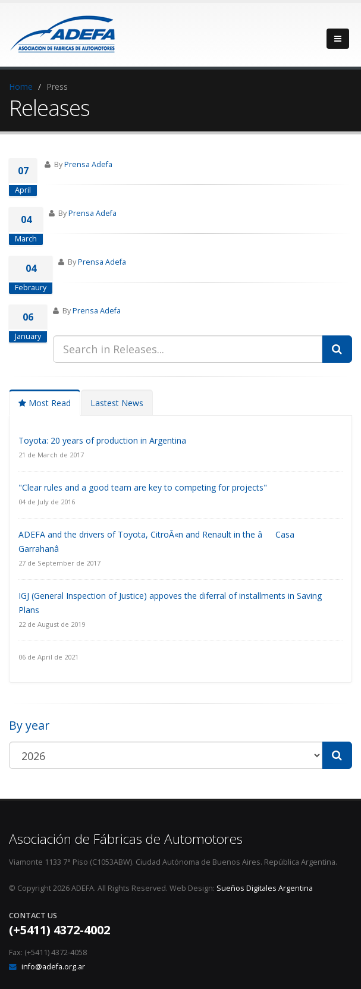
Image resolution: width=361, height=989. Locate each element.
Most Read (44, 403)
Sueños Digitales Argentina (264, 888)
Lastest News (116, 403)
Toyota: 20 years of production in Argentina (102, 440)
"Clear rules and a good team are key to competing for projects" (142, 487)
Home (21, 86)
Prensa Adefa (88, 164)
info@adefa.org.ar (53, 967)
